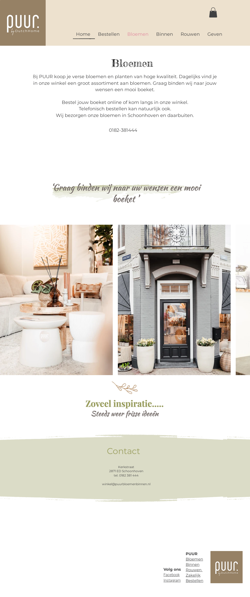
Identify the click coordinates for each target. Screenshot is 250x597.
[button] (213, 12)
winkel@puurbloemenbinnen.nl (126, 484)
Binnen (192, 564)
